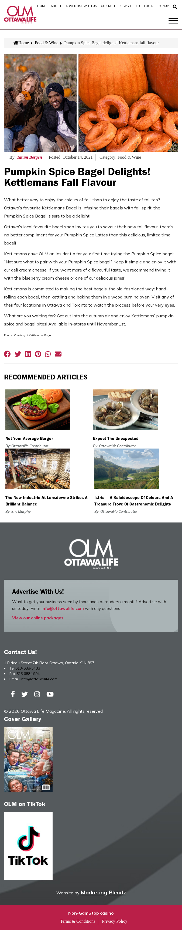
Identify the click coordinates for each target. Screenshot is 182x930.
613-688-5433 (27, 668)
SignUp (163, 6)
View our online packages (37, 617)
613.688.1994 (28, 673)
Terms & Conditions (77, 921)
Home (42, 6)
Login (148, 6)
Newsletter (129, 6)
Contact (108, 6)
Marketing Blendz (103, 892)
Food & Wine (46, 42)
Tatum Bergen (29, 157)
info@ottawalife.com (63, 608)
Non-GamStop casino (91, 913)
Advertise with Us (81, 6)
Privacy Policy (114, 921)
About (56, 6)
